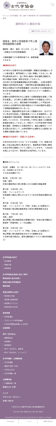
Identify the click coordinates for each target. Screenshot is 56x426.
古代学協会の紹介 (10, 257)
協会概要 (7, 261)
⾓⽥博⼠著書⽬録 (11, 299)
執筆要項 (7, 345)
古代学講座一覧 (10, 373)
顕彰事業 (6, 286)
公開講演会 (7, 379)
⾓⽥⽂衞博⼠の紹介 (11, 292)
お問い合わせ (48, 421)
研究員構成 (8, 317)
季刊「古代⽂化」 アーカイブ (15, 352)
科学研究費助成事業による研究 (16, 324)
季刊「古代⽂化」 (10, 334)
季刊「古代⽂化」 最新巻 (13, 349)
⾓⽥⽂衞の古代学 (11, 307)
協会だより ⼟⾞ (9, 387)
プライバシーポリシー (11, 397)
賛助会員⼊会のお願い (11, 278)
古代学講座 (8, 362)
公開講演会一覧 (10, 383)
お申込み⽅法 (9, 369)
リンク (29, 421)
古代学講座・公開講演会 (12, 358)
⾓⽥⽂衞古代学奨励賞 (11, 282)
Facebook (10, 421)
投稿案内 (7, 341)
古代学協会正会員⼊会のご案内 (15, 274)
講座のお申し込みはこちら (41, 31)
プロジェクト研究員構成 (13, 320)
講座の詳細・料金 (11, 366)
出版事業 (6, 328)
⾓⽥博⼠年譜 (9, 296)
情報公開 (7, 264)
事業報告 (7, 268)
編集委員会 (8, 338)
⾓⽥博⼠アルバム (11, 303)
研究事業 (6, 313)
